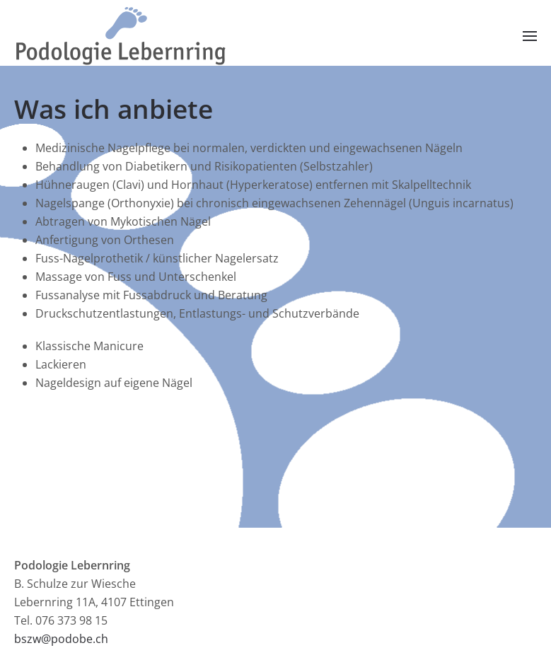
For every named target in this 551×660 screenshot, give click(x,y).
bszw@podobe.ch (61, 639)
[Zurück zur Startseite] (120, 36)
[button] (530, 36)
